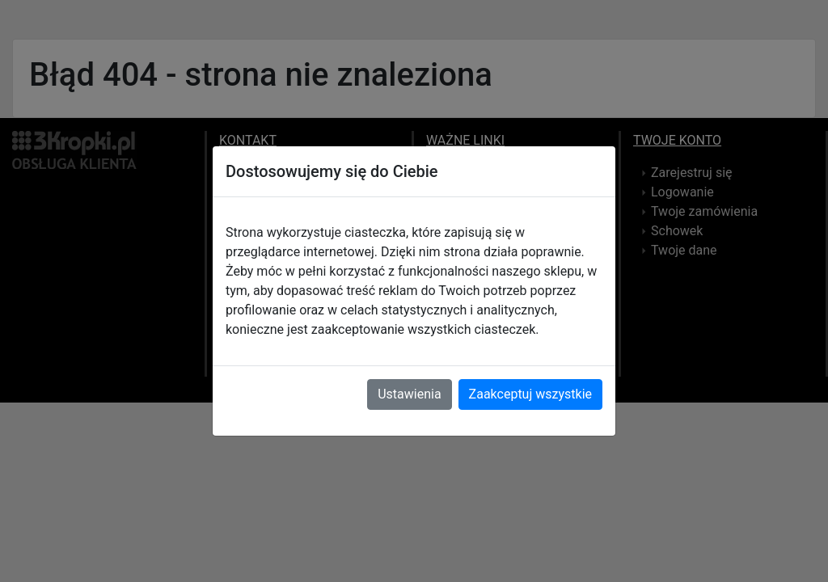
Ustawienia (409, 394)
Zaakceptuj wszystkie (530, 394)
